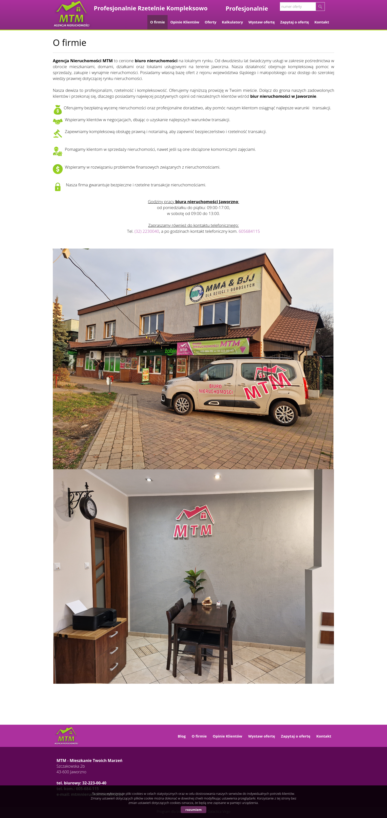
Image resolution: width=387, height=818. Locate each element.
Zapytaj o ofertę (294, 21)
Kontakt (321, 21)
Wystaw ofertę (261, 21)
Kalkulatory (232, 21)
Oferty (210, 21)
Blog (182, 736)
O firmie (157, 21)
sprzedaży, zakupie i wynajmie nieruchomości (95, 72)
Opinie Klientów (184, 21)
